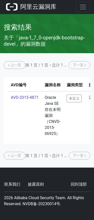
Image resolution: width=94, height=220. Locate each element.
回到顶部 (79, 184)
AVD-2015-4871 (25, 97)
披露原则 (36, 184)
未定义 (74, 98)
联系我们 (12, 184)
